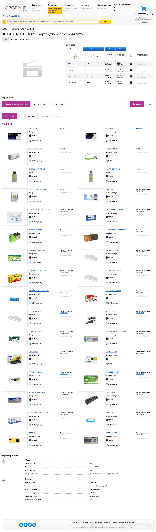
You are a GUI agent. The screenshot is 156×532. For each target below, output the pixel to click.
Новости (85, 5)
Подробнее (144, 22)
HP (22, 28)
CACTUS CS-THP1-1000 (114, 169)
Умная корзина (144, 14)
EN (19, 16)
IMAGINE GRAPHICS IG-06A (39, 291)
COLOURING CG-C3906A (38, 270)
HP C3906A (33, 128)
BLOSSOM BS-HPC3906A (114, 209)
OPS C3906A (33, 352)
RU (15, 16)
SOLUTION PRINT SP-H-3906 (39, 413)
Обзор (5, 39)
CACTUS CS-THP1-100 (37, 169)
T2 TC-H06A (33, 433)
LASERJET (31, 28)
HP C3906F (109, 128)
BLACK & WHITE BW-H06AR (39, 209)
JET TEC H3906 (111, 311)
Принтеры (52, 5)
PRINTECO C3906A (112, 372)
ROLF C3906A (110, 392)
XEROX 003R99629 (112, 149)
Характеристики (25, 39)
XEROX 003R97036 (35, 149)
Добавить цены (119, 11)
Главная (5, 28)
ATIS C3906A (110, 189)
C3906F (70, 70)
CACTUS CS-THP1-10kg (37, 189)
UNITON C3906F (111, 433)
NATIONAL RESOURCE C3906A (116, 331)
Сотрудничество (96, 522)
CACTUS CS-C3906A (36, 230)
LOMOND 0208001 (35, 331)
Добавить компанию (121, 8)
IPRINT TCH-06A (35, 311)
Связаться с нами (110, 522)
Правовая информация (127, 522)
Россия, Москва (8, 16)
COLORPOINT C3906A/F (37, 250)
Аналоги (62, 128)
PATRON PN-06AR (35, 372)
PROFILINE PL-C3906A (37, 392)
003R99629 (72, 82)
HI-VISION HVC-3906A (113, 270)
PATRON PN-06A (111, 352)
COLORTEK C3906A (112, 250)
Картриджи (37, 5)
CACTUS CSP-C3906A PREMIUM (117, 230)
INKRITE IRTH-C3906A (113, 291)
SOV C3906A (110, 413)
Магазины (69, 5)
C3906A (70, 64)
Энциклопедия (104, 5)
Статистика (84, 522)
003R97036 (72, 76)
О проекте (73, 522)
